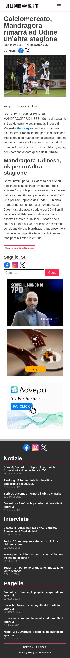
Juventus (17, 248)
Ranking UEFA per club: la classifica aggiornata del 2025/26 (28, 482)
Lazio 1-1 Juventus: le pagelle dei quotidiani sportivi (33, 607)
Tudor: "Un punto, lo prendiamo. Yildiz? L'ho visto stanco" (33, 569)
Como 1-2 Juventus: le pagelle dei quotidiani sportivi (33, 620)
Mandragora (25, 128)
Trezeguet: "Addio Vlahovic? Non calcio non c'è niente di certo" (33, 556)
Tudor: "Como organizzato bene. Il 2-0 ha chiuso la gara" (31, 542)
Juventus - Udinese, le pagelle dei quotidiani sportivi (33, 593)
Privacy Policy (26, 652)
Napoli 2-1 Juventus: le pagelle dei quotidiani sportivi (34, 633)
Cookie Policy (43, 652)
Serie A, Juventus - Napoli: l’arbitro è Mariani (33, 493)
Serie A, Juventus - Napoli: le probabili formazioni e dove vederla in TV (29, 468)
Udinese (29, 248)
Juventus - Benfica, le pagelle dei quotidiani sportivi (33, 505)
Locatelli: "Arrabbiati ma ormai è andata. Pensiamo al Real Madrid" (30, 529)
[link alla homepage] (22, 6)
